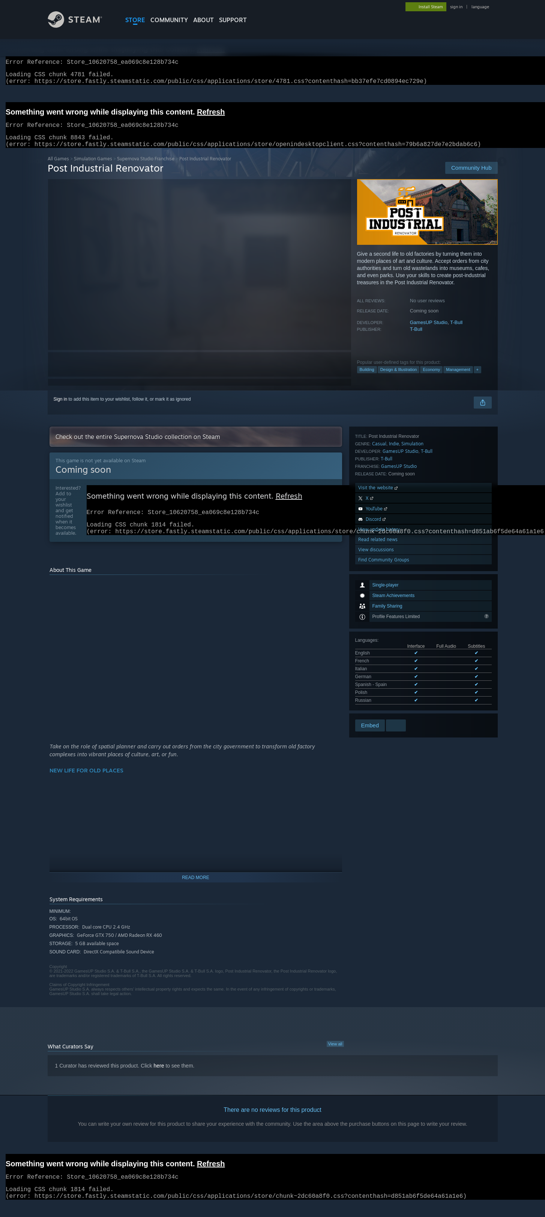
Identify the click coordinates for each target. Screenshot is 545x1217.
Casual (379, 583)
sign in (456, 6)
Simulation (412, 583)
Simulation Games (93, 167)
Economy (431, 378)
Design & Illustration (398, 378)
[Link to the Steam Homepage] (81, 26)
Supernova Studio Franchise (145, 167)
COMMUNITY (169, 20)
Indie (394, 583)
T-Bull (456, 331)
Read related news (378, 679)
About (203, 20)
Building (367, 378)
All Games (58, 167)
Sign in (61, 408)
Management (458, 378)
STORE (135, 20)
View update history (379, 669)
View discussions (376, 689)
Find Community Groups (383, 699)
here (159, 1078)
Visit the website (378, 627)
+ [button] (477, 378)
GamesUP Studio (428, 331)
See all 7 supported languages (385, 554)
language (480, 6)
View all (335, 1056)
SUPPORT (233, 20)
